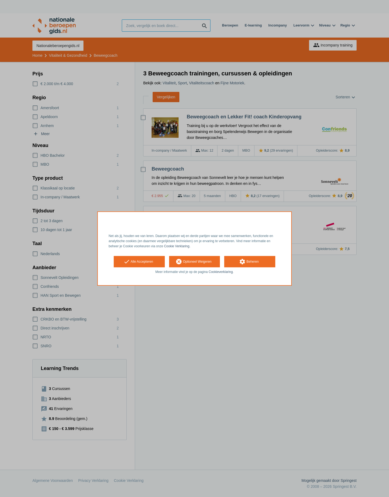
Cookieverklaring (221, 272)
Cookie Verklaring (176, 246)
